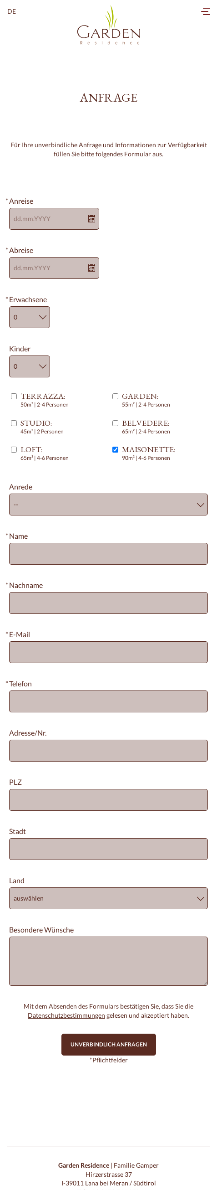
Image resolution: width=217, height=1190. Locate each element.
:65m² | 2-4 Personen (146, 427)
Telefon (20, 683)
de (11, 11)
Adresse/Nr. (27, 732)
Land (17, 880)
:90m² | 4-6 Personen (148, 453)
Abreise (21, 250)
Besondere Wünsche (41, 929)
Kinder (19, 348)
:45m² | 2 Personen (42, 427)
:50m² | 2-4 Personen (44, 400)
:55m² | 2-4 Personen (146, 400)
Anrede (20, 486)
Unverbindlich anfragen (109, 1044)
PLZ (15, 782)
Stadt (17, 831)
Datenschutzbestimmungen (66, 1015)
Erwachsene (28, 299)
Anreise (21, 200)
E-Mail (19, 634)
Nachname (26, 585)
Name (18, 535)
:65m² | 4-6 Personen (44, 453)
